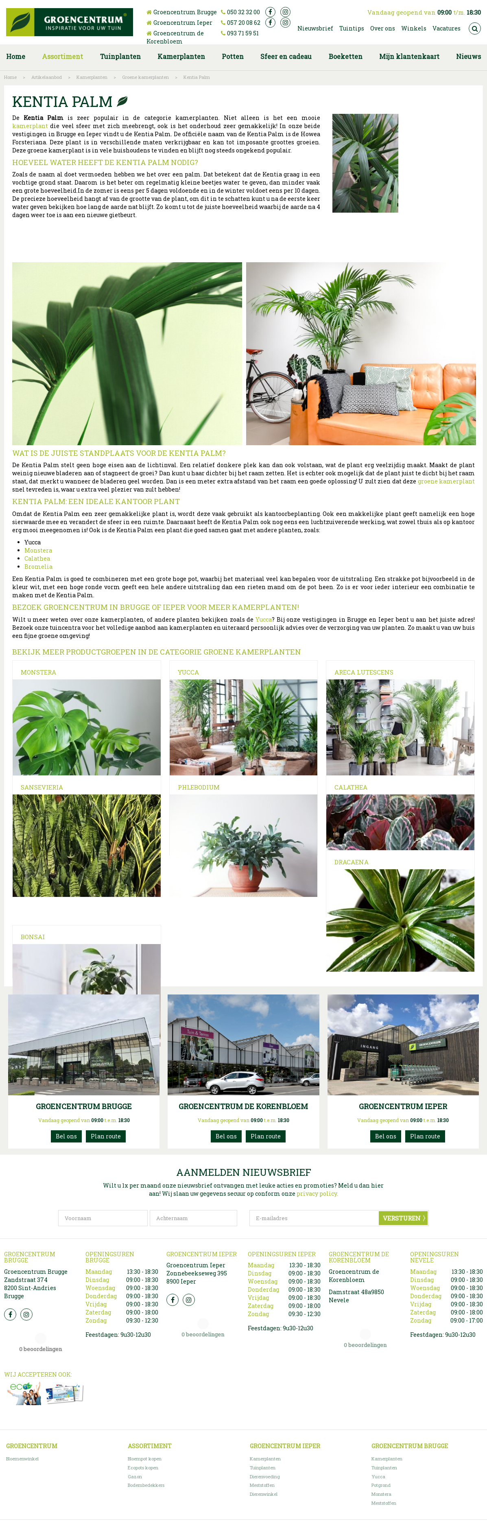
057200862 (385, 1201)
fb (270, 12)
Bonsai (190, 933)
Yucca (264, 619)
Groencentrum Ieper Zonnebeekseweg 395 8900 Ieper (196, 1338)
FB (10, 1379)
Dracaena (38, 933)
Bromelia (38, 566)
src (475, 28)
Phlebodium (199, 802)
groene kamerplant (446, 481)
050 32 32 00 (243, 12)
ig (285, 12)
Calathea (37, 558)
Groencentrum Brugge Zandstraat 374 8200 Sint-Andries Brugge (36, 1348)
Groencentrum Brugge (185, 12)
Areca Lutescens (363, 672)
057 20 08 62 (243, 22)
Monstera (38, 550)
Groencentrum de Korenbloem (175, 37)
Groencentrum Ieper (182, 22)
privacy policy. (317, 1258)
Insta (26, 1379)
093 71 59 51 (243, 33)
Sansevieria (42, 802)
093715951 (226, 1201)
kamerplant (30, 126)
